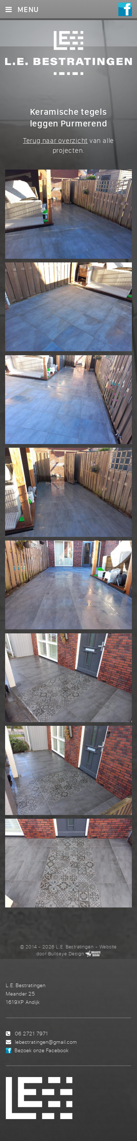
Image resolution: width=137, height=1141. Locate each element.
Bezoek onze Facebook (42, 1050)
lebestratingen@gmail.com (46, 1041)
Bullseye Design (66, 953)
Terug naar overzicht (55, 140)
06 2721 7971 (31, 1033)
